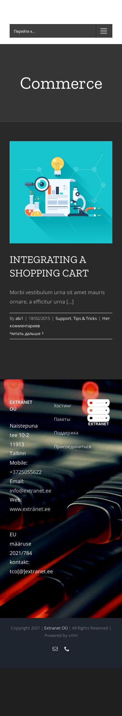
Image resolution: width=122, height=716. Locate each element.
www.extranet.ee (30, 508)
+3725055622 (26, 472)
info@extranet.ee (30, 490)
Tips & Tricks (85, 318)
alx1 (19, 318)
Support (63, 318)
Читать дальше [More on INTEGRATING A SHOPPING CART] (25, 333)
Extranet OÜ (56, 628)
